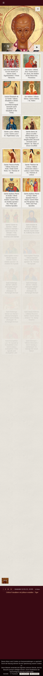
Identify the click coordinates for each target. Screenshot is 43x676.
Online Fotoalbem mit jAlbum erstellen (19, 592)
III (8, 589)
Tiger (36, 592)
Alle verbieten (34, 674)
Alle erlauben (24, 674)
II (5, 589)
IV (11, 589)
